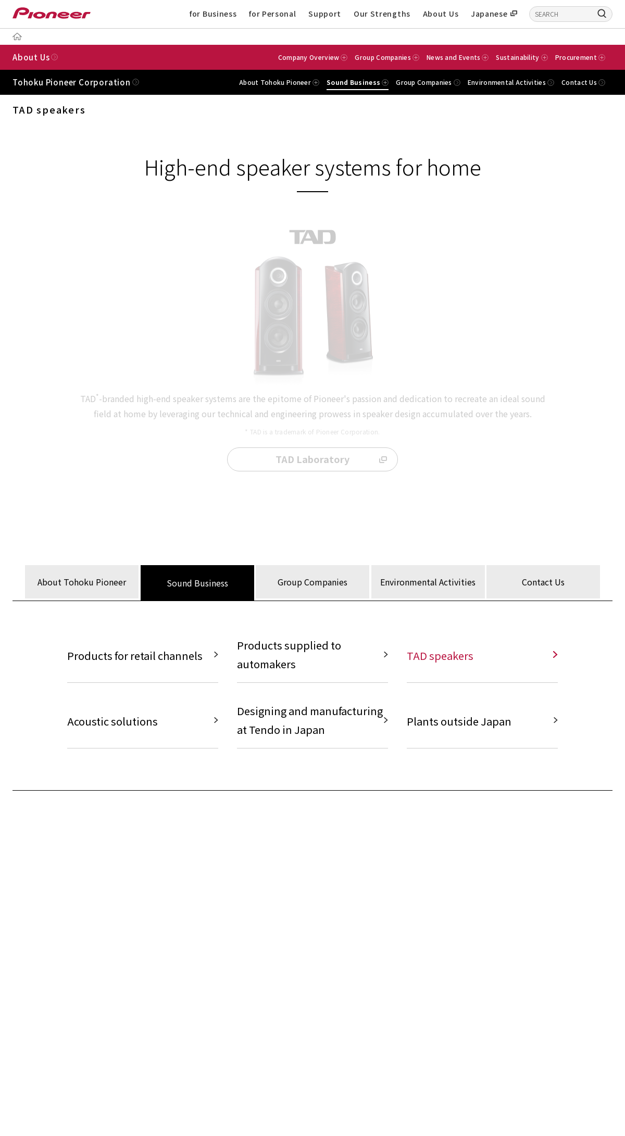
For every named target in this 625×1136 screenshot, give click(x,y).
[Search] (602, 13)
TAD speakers (440, 656)
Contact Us (579, 82)
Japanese (489, 13)
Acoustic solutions (112, 722)
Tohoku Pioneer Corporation (71, 82)
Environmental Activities (507, 82)
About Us (441, 13)
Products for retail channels (135, 656)
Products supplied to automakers (289, 655)
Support (324, 13)
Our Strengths (382, 13)
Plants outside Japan (459, 722)
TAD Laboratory (312, 459)
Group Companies (424, 82)
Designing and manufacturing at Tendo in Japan (310, 721)
